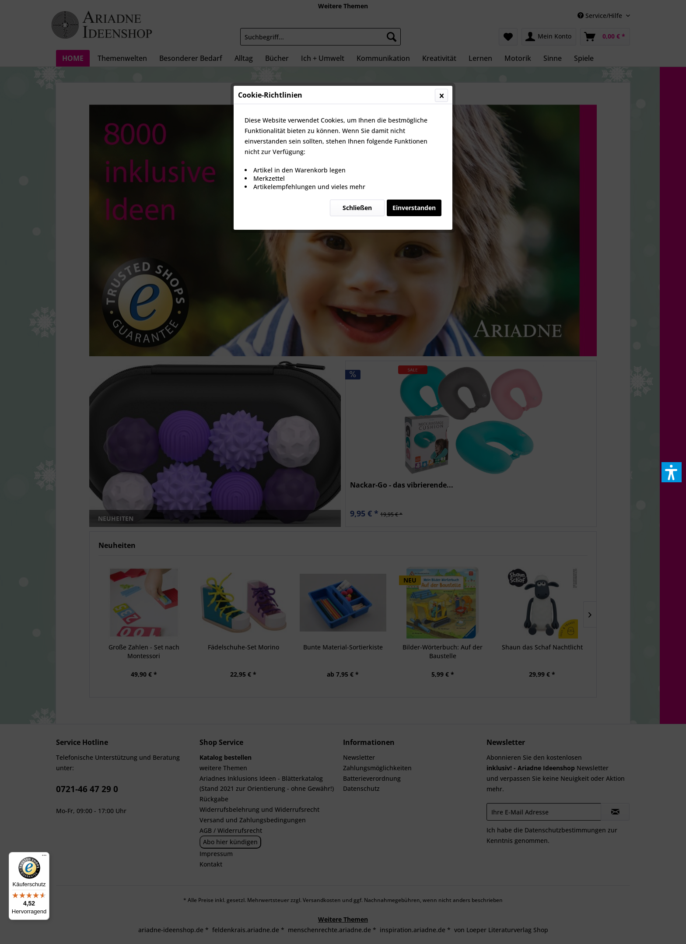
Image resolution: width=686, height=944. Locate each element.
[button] (672, 472)
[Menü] (44, 857)
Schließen (357, 208)
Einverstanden (414, 208)
